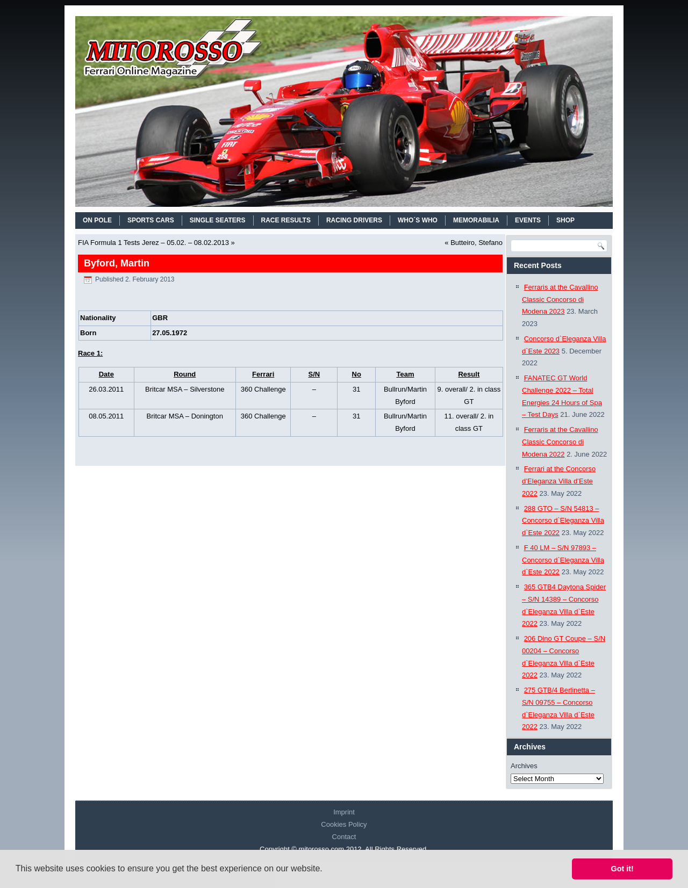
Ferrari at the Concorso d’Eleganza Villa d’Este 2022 (559, 481)
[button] (326, 869)
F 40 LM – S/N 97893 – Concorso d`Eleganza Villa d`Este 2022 (563, 560)
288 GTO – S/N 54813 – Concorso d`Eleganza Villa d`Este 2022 (563, 520)
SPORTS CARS (150, 220)
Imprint (344, 812)
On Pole (97, 220)
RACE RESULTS (286, 220)
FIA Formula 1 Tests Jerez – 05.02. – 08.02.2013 (153, 243)
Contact (344, 837)
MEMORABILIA (476, 220)
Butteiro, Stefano (476, 243)
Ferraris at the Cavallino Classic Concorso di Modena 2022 (560, 441)
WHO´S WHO (418, 220)
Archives (524, 766)
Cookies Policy (344, 824)
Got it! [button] (622, 868)
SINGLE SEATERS (218, 220)
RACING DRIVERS (354, 220)
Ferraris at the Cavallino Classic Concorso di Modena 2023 (560, 299)
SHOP (565, 220)
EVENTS (528, 220)
